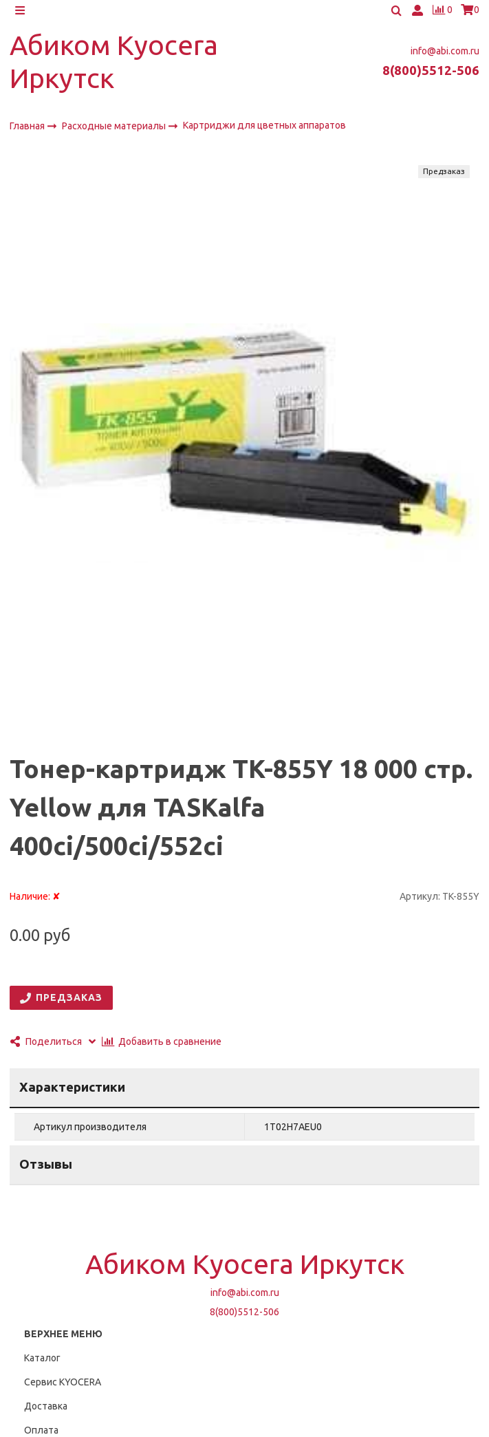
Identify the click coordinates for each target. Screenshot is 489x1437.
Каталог (42, 1362)
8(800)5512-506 (430, 75)
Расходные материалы (115, 130)
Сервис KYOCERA (62, 1386)
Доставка (45, 1410)
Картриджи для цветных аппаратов (264, 130)
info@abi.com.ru (445, 55)
